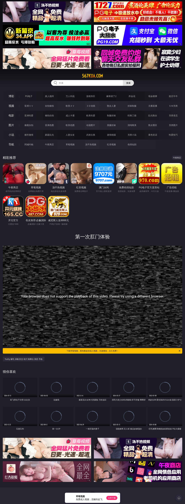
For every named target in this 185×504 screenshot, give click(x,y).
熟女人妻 (111, 105)
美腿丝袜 (111, 125)
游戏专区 (90, 96)
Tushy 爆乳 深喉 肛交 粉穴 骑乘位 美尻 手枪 (24, 359)
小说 (11, 135)
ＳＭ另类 (173, 105)
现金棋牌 (152, 96)
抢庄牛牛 (173, 96)
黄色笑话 (152, 134)
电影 (11, 115)
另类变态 (173, 115)
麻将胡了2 (111, 96)
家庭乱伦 (49, 134)
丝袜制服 (132, 105)
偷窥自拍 (28, 125)
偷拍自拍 (49, 115)
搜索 (128, 82)
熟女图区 (152, 125)
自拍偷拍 (49, 105)
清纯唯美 (132, 125)
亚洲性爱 (28, 115)
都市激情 (28, 134)
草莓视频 (70, 144)
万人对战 (70, 96)
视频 (11, 106)
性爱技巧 (173, 134)
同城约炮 (28, 144)
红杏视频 (111, 144)
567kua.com (92, 76)
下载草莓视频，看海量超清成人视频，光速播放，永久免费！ (123, 351)
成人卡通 (70, 115)
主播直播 (152, 105)
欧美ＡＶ (70, 105)
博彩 (11, 96)
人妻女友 (70, 134)
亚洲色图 (49, 125)
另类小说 (132, 134)
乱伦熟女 (152, 115)
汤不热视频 (90, 144)
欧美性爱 (90, 115)
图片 (11, 125)
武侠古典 (90, 134)
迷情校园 (111, 134)
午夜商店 (49, 144)
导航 (11, 144)
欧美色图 (70, 125)
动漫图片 (90, 125)
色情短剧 (132, 144)
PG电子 (28, 96)
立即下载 (112, 498)
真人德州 (49, 96)
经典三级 (132, 115)
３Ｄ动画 (90, 105)
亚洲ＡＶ (28, 105)
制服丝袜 (111, 115)
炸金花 (132, 96)
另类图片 (173, 125)
